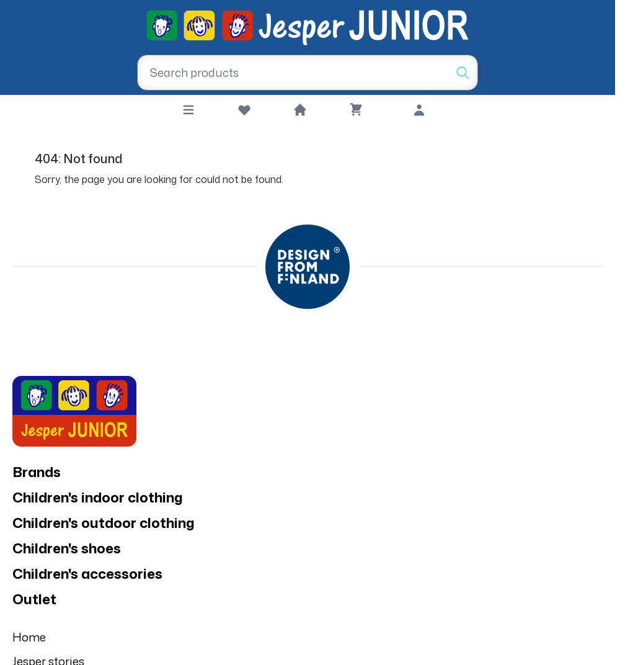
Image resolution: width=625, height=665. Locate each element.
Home (29, 637)
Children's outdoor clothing (103, 522)
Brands (36, 471)
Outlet (34, 599)
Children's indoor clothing (97, 497)
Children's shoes (66, 548)
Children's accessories (87, 573)
